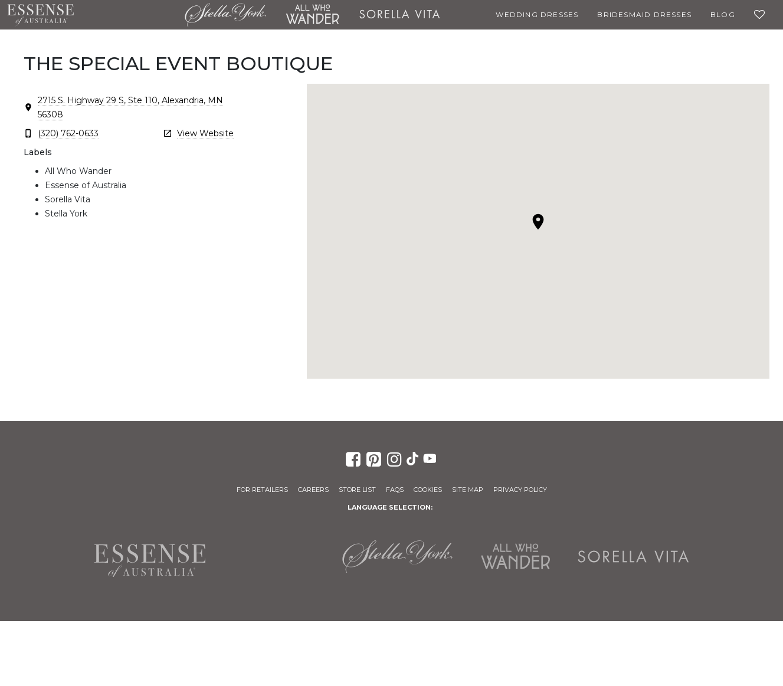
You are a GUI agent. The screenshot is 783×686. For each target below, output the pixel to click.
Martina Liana (129, 14)
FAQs (395, 489)
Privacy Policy (520, 489)
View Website (205, 133)
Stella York (225, 14)
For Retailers (262, 489)
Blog (722, 14)
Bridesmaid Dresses (644, 14)
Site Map (467, 489)
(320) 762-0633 (68, 133)
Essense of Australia (40, 14)
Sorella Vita (399, 14)
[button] (538, 221)
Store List (357, 489)
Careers (313, 489)
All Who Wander (312, 14)
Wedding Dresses (537, 14)
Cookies (428, 489)
